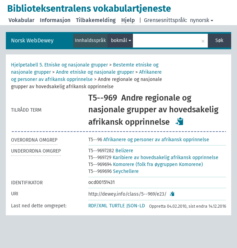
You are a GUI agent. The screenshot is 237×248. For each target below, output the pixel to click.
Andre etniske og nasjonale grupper (95, 72)
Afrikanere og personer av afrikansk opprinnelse (148, 140)
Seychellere (113, 171)
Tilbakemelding (96, 20)
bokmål (121, 40)
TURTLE (117, 206)
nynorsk (201, 20)
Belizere (110, 151)
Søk (219, 40)
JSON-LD (135, 206)
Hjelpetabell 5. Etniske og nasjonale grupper (59, 65)
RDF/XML (98, 206)
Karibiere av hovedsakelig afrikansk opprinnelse (153, 158)
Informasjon (55, 20)
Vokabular (21, 20)
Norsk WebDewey (32, 40)
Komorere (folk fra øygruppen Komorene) (145, 164)
